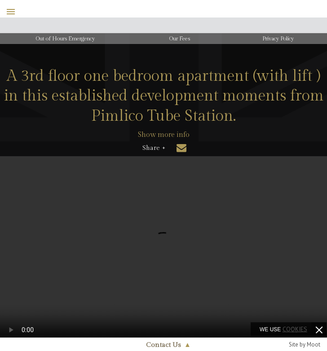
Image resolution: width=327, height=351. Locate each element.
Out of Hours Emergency (65, 38)
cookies (295, 329)
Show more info (164, 135)
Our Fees (179, 38)
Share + (153, 148)
